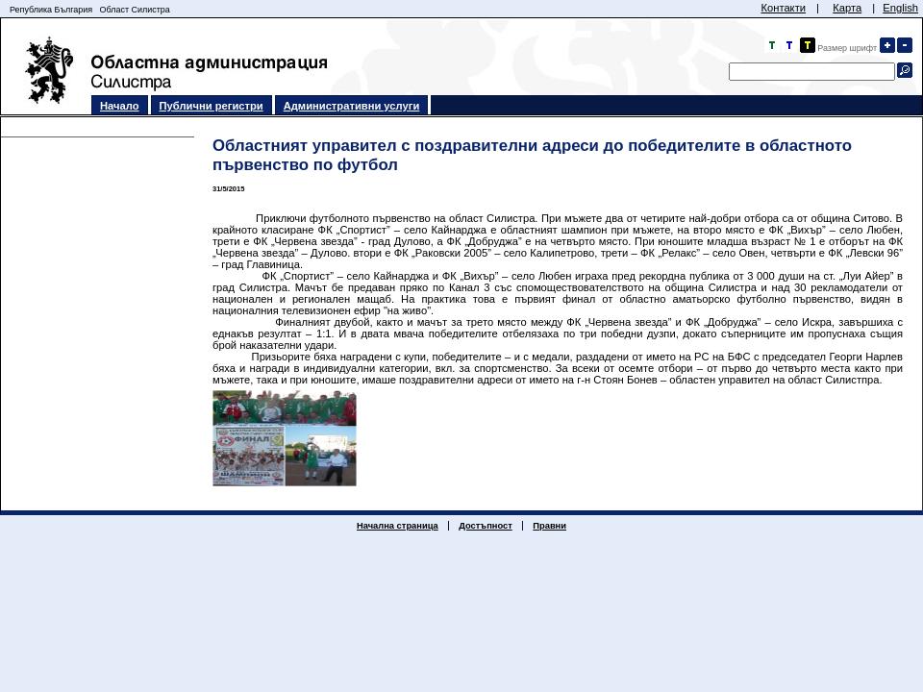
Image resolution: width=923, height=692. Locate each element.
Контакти (783, 7)
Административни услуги (352, 105)
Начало (119, 105)
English (900, 7)
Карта (847, 7)
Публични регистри (211, 105)
